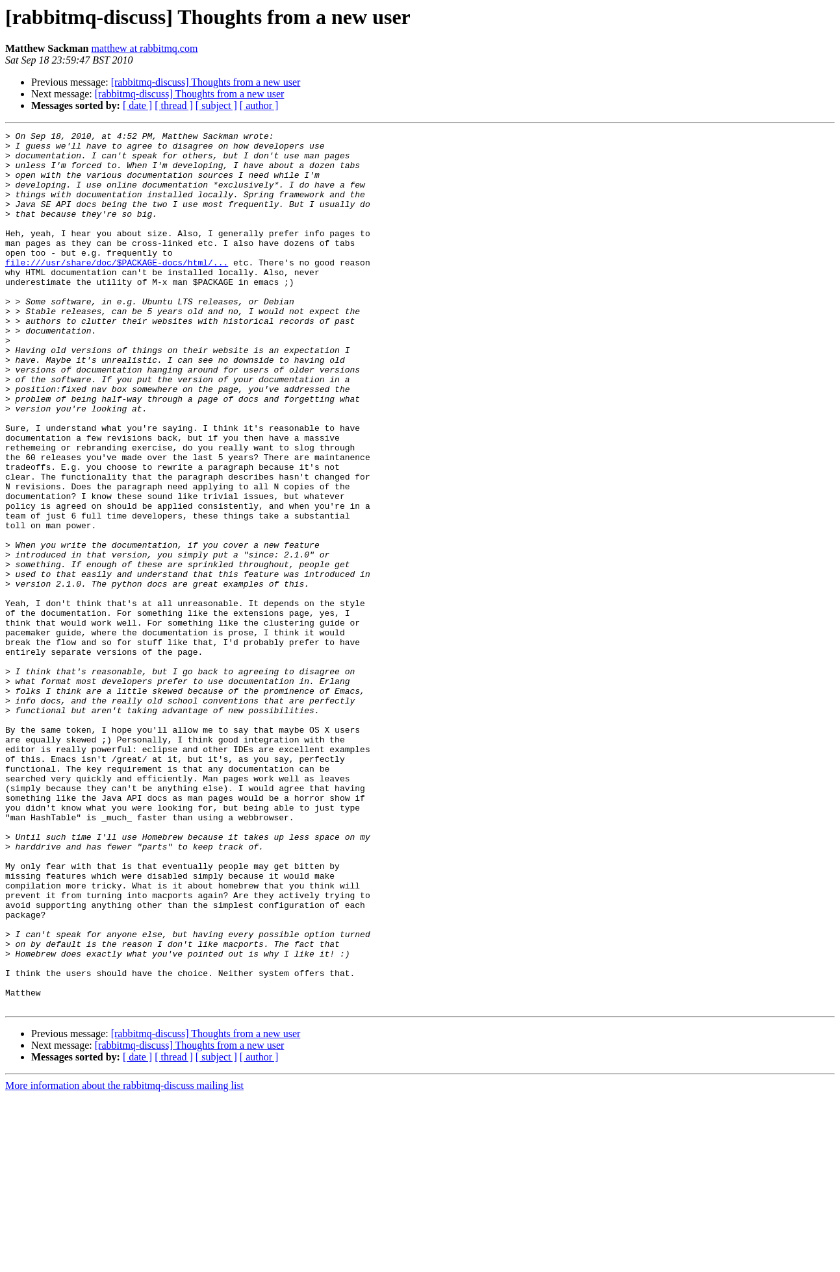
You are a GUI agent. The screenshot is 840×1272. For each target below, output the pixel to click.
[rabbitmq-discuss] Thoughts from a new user (206, 82)
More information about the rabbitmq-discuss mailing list (124, 1260)
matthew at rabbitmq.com (144, 48)
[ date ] (137, 105)
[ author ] (259, 105)
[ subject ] (216, 105)
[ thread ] (174, 105)
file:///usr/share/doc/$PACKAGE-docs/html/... (116, 289)
